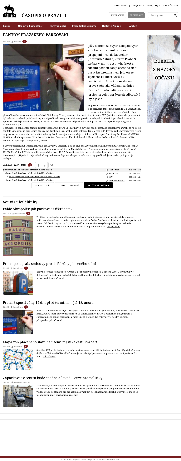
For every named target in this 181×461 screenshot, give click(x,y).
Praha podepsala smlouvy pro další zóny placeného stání (49, 263)
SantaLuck (113, 173)
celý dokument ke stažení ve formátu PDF (84, 115)
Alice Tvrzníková (116, 180)
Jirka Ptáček (18, 346)
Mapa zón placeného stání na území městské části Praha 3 (50, 342)
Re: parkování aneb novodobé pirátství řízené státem (30, 173)
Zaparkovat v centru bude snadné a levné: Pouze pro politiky (52, 377)
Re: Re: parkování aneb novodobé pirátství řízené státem (34, 176)
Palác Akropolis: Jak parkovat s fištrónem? (37, 209)
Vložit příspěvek (98, 185)
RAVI (111, 177)
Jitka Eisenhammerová (22, 382)
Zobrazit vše (42, 185)
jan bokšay (114, 169)
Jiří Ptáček (17, 41)
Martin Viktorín (19, 213)
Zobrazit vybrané (68, 185)
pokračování (113, 226)
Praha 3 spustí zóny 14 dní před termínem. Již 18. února (48, 302)
